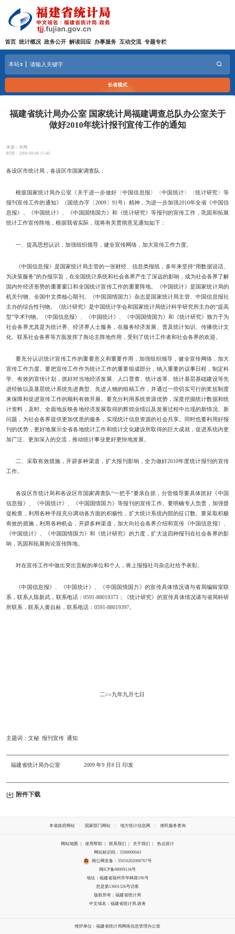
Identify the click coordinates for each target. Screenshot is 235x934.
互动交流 (130, 42)
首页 (10, 42)
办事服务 (105, 42)
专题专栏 (155, 42)
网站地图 (69, 843)
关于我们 (141, 843)
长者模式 (117, 84)
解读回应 (80, 42)
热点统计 (165, 843)
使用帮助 (93, 843)
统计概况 (30, 42)
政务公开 (55, 42)
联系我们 (117, 843)
